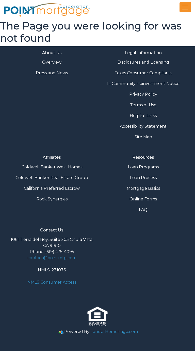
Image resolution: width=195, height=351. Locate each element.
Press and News (52, 72)
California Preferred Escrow (52, 188)
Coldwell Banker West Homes (52, 167)
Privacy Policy (143, 94)
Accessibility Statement (143, 126)
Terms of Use (143, 105)
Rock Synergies (52, 199)
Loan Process (143, 177)
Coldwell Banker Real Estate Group (51, 177)
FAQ (143, 209)
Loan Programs (143, 167)
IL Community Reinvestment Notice (143, 83)
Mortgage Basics (143, 188)
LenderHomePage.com (114, 331)
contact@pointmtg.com (51, 257)
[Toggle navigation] (185, 7)
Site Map (143, 137)
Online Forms (143, 199)
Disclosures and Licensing (143, 62)
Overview (51, 62)
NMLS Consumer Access (51, 282)
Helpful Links (143, 115)
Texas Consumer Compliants (143, 72)
